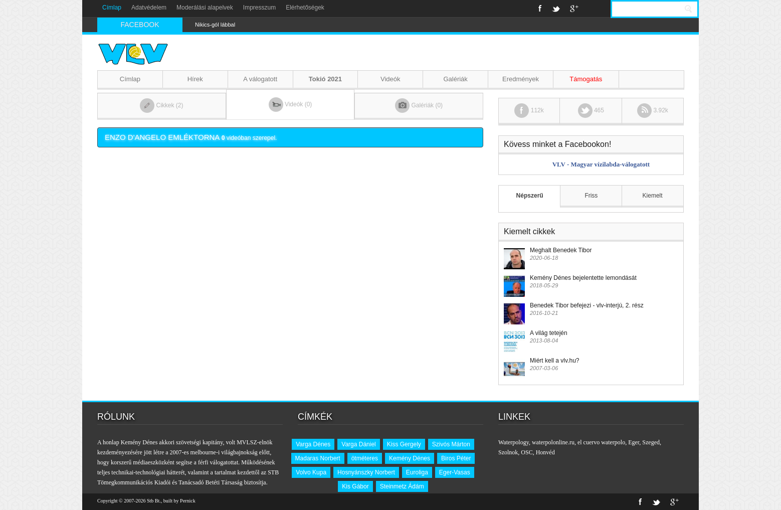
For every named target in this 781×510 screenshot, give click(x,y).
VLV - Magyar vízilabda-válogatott (601, 164)
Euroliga (417, 472)
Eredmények (520, 79)
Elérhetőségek (305, 7)
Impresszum (259, 7)
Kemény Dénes (409, 458)
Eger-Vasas (454, 472)
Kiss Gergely (404, 444)
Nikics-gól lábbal (215, 25)
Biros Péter (456, 458)
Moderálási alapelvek (204, 7)
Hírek (195, 79)
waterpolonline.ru (553, 442)
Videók (390, 79)
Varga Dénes (313, 444)
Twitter (556, 8)
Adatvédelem (148, 7)
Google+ (574, 8)
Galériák (455, 79)
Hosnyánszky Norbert (366, 472)
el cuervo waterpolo (601, 442)
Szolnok (508, 452)
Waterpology (513, 442)
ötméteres (364, 458)
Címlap (111, 7)
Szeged (651, 442)
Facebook (540, 8)
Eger (633, 442)
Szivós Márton (451, 444)
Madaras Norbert (317, 458)
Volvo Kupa (311, 472)
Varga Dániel (358, 444)
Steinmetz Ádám (402, 486)
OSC (526, 452)
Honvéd (545, 452)
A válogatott (260, 79)
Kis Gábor (355, 486)
